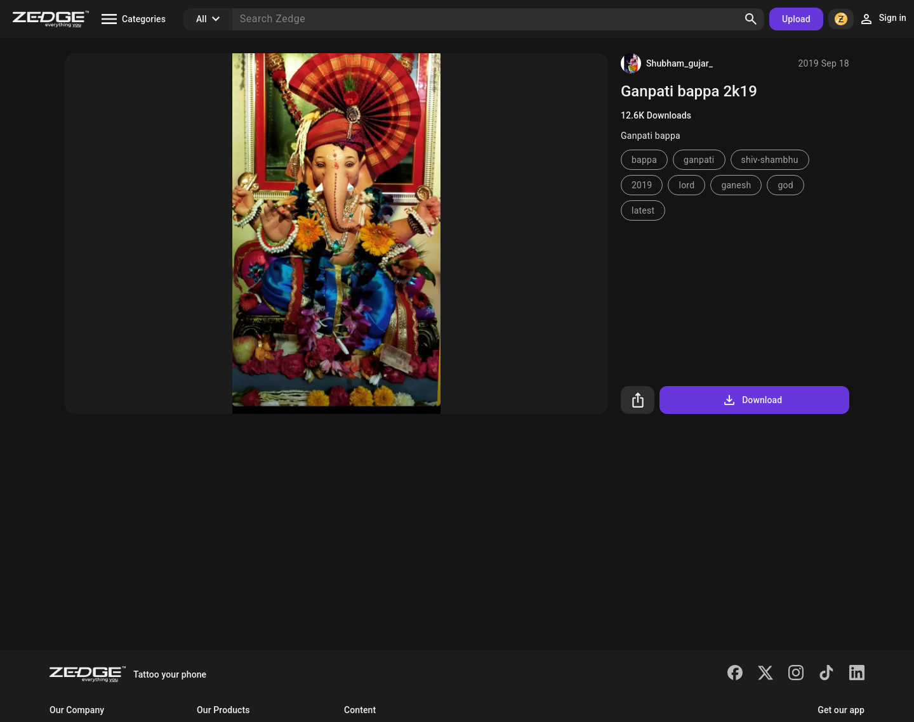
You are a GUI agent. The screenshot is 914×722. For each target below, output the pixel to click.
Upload (796, 19)
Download (752, 400)
